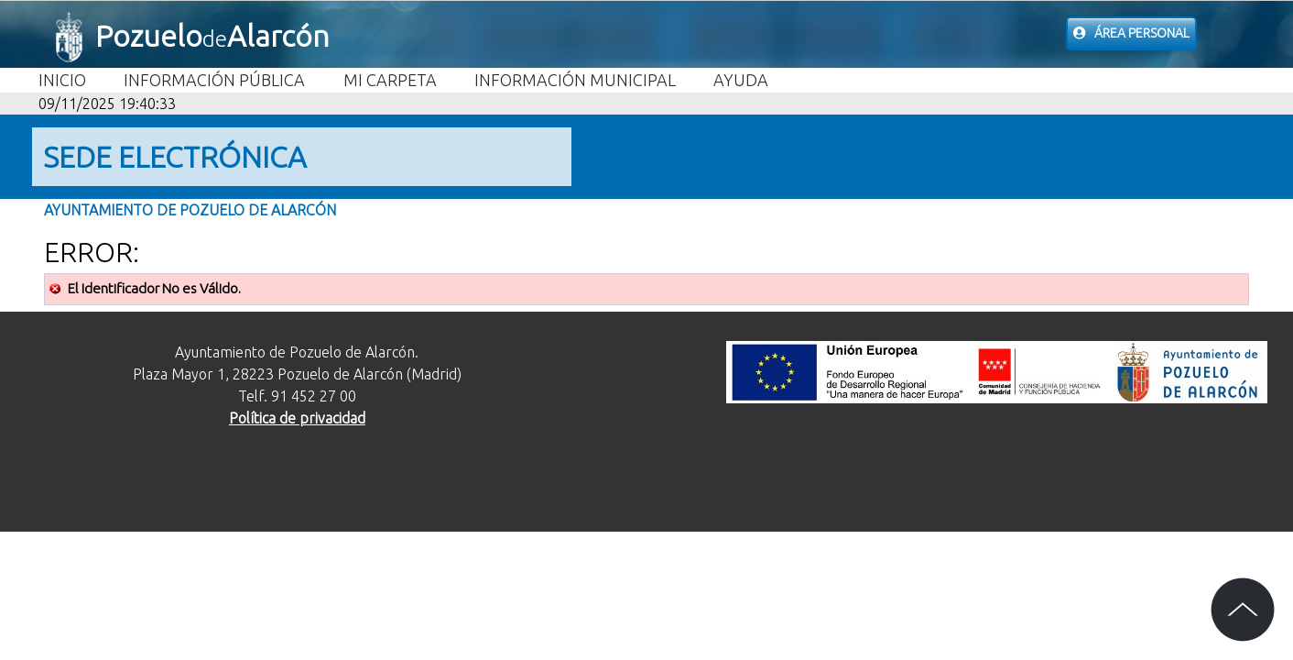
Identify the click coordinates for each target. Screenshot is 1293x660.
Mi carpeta (390, 80)
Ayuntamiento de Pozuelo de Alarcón (190, 210)
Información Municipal (575, 80)
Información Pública (214, 80)
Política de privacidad (297, 418)
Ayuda (740, 80)
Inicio (62, 80)
